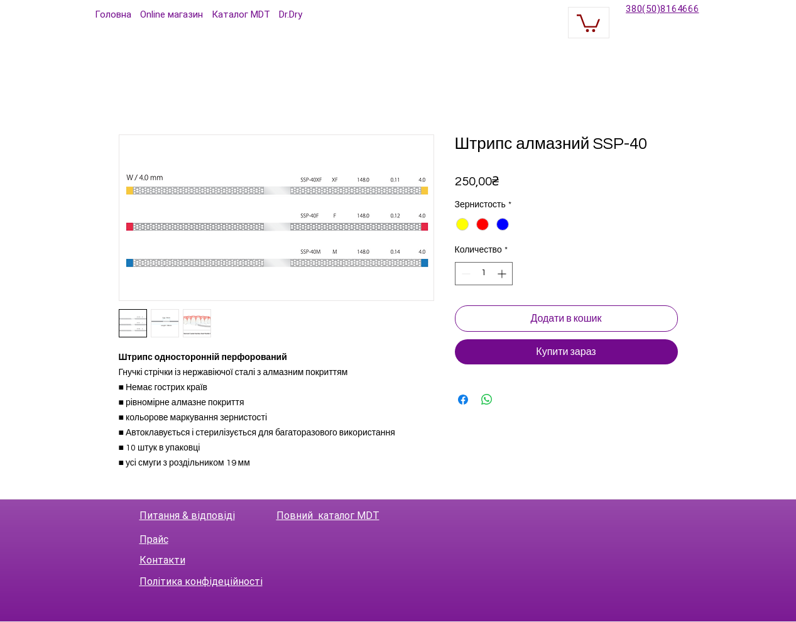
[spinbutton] (483, 274)
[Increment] (503, 274)
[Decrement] (464, 274)
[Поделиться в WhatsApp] (486, 399)
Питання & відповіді (187, 515)
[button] (588, 22)
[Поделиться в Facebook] (463, 399)
